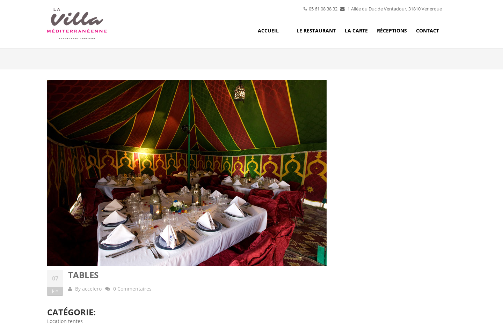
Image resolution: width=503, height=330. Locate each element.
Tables (83, 274)
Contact (427, 30)
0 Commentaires (132, 288)
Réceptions (392, 30)
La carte (356, 30)
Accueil (268, 30)
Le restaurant (316, 30)
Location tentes (65, 321)
